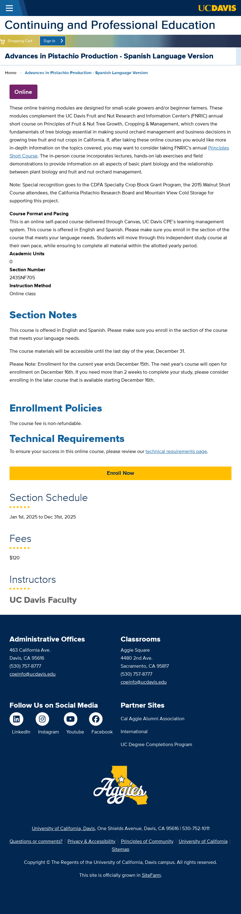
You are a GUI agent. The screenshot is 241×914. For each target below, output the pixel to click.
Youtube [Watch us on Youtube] (75, 731)
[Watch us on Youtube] (74, 719)
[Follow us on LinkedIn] (20, 719)
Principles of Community (147, 841)
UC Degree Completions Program (156, 744)
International (134, 731)
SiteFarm (151, 875)
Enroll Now (120, 473)
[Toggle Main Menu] (9, 8)
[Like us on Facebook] (101, 719)
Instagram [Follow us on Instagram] (48, 731)
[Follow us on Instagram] (47, 719)
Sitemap (120, 849)
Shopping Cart (20, 41)
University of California (203, 841)
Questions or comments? (36, 841)
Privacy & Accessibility (91, 841)
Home (11, 73)
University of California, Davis (63, 828)
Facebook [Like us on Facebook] (102, 731)
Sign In (49, 41)
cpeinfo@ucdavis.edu (33, 674)
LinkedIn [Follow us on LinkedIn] (21, 731)
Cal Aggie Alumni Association (153, 718)
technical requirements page (176, 451)
